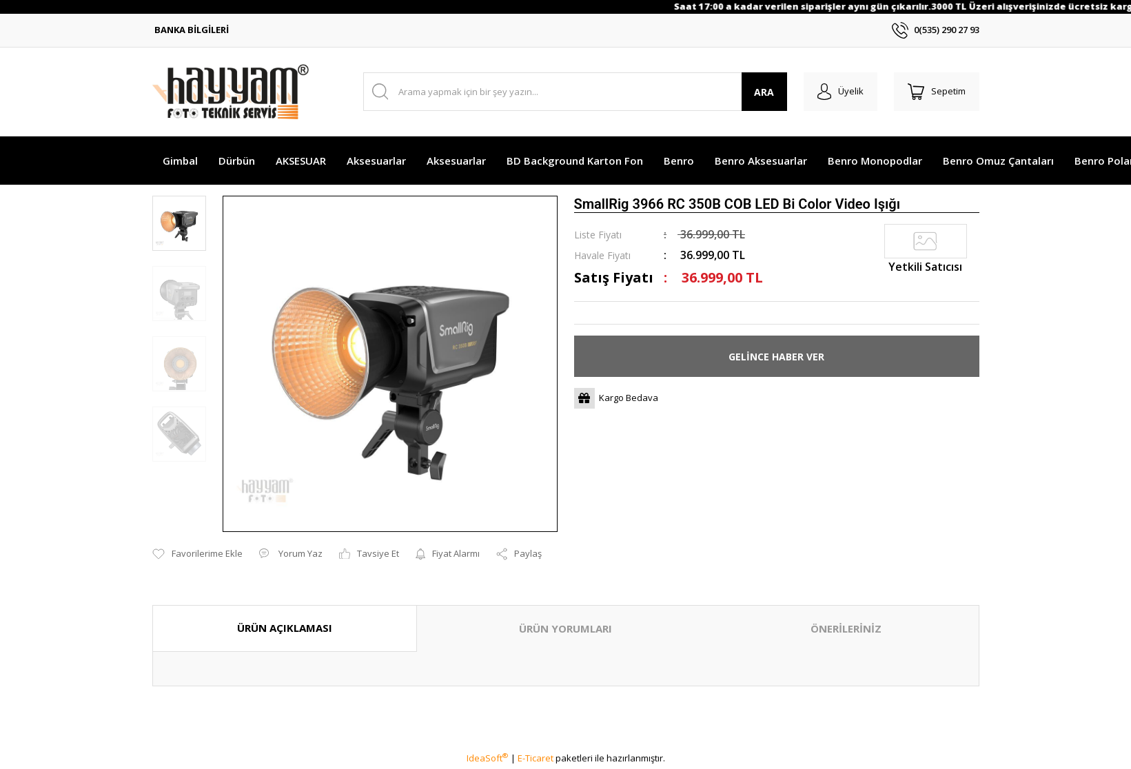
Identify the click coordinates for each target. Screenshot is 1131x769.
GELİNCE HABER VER (776, 356)
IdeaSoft (487, 758)
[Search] (575, 91)
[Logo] (230, 91)
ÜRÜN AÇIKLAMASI (284, 628)
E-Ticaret (535, 758)
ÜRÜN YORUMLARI (565, 628)
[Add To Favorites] (197, 554)
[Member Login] (840, 91)
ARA (764, 92)
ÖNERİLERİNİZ (846, 628)
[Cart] (936, 91)
